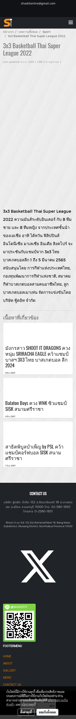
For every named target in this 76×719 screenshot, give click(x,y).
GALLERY (9, 670)
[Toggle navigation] (70, 22)
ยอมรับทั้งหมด (47, 712)
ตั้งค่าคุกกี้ (26, 712)
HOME (7, 656)
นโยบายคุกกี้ (28, 704)
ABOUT (8, 663)
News (7, 677)
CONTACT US (12, 685)
